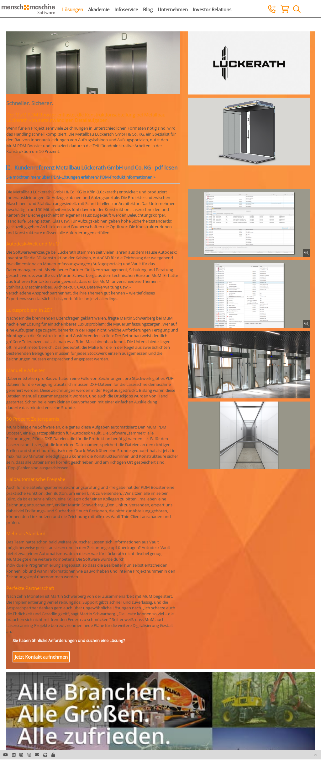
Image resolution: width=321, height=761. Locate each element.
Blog (148, 9)
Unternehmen (173, 9)
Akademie (98, 9)
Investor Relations (212, 9)
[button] (53, 755)
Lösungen (72, 9)
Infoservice (126, 9)
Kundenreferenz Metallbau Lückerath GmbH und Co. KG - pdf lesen (91, 167)
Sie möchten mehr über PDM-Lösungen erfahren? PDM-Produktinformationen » (80, 177)
